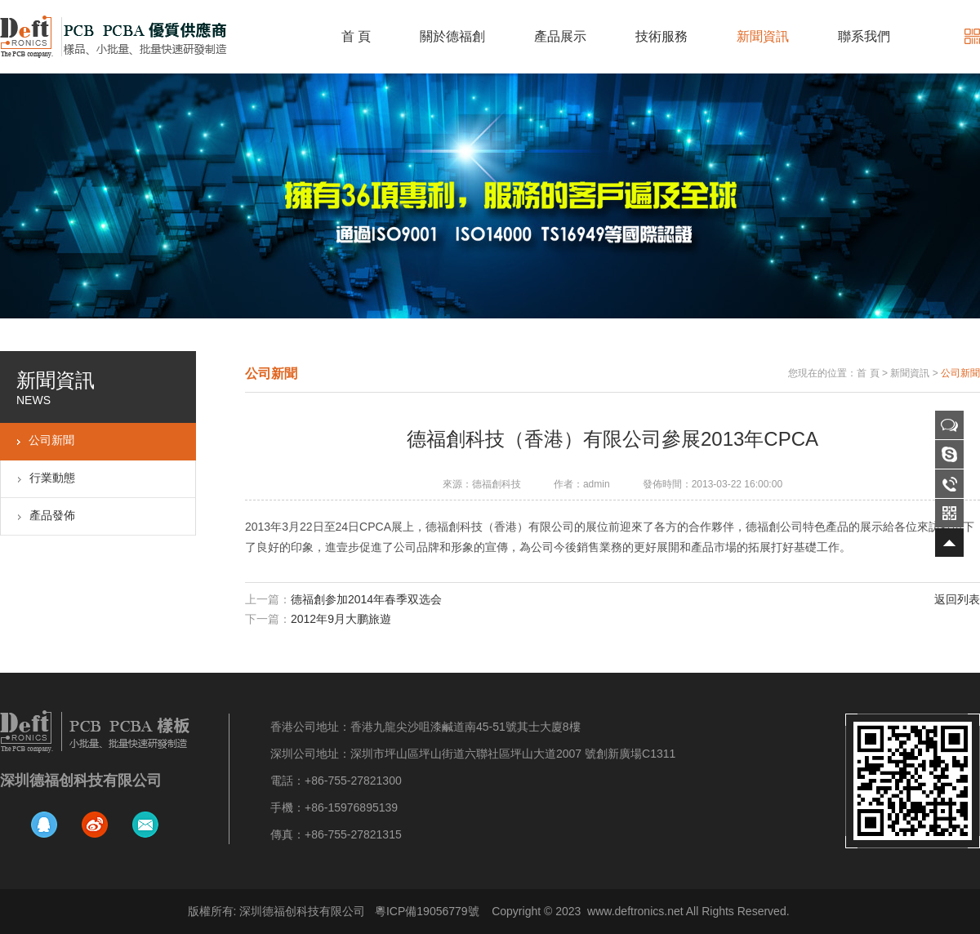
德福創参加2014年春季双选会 (366, 599)
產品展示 (560, 36)
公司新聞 (51, 440)
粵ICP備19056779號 (427, 911)
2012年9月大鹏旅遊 (341, 618)
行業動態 (52, 477)
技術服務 (661, 36)
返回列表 (957, 599)
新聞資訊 (763, 36)
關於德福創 (452, 36)
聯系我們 (864, 36)
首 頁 (356, 36)
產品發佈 (52, 515)
